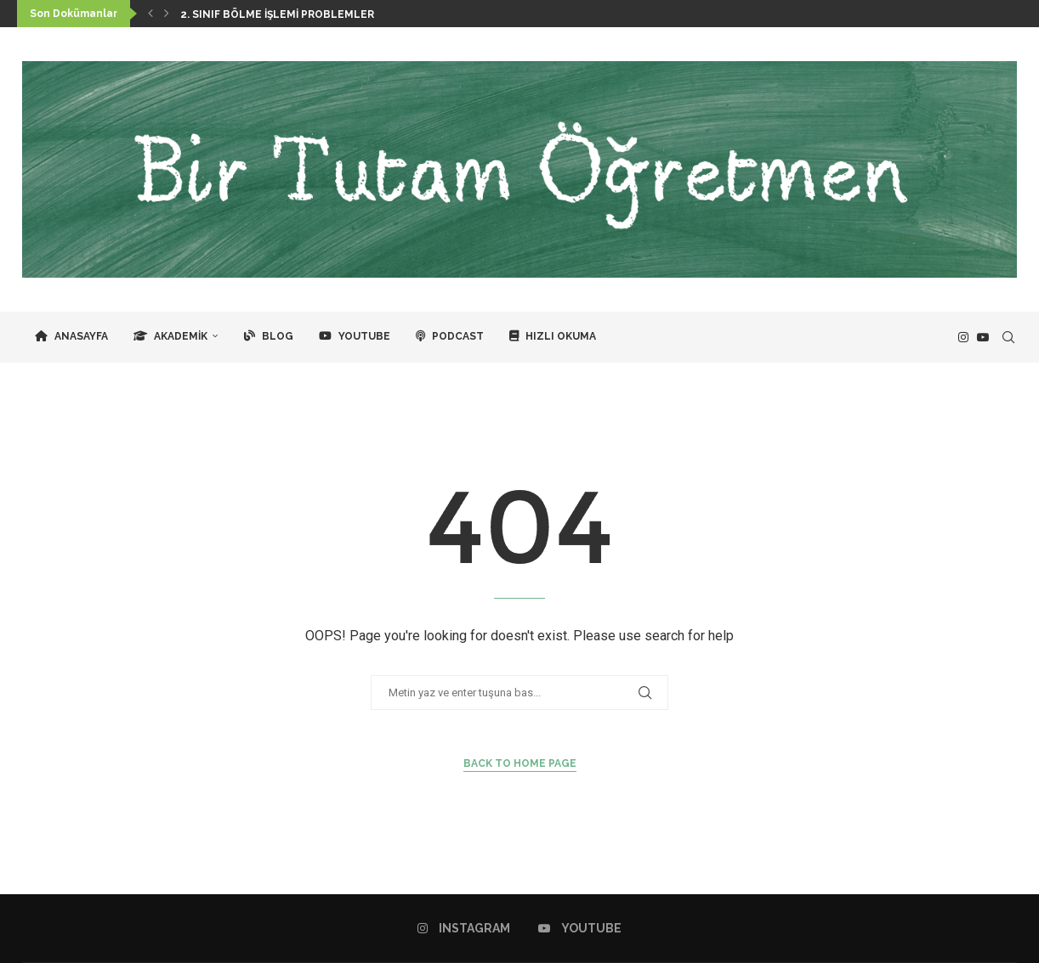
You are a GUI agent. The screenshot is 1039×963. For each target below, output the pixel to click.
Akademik (170, 336)
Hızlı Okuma (552, 336)
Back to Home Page (519, 763)
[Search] (1008, 337)
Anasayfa (71, 336)
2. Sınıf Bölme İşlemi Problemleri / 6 (287, 14)
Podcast (450, 336)
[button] (150, 13)
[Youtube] (983, 337)
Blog (268, 336)
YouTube (354, 336)
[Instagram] (963, 337)
